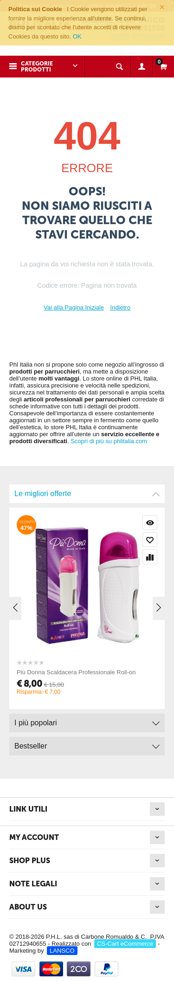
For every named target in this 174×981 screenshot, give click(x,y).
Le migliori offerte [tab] (87, 491)
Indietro (120, 307)
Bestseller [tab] (87, 743)
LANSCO (62, 950)
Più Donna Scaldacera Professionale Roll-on (88, 672)
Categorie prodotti (37, 66)
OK (77, 36)
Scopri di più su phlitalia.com (109, 441)
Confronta (161, 556)
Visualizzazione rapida (161, 522)
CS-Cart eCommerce (125, 943)
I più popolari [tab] (87, 720)
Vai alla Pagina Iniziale (74, 307)
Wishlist (161, 539)
